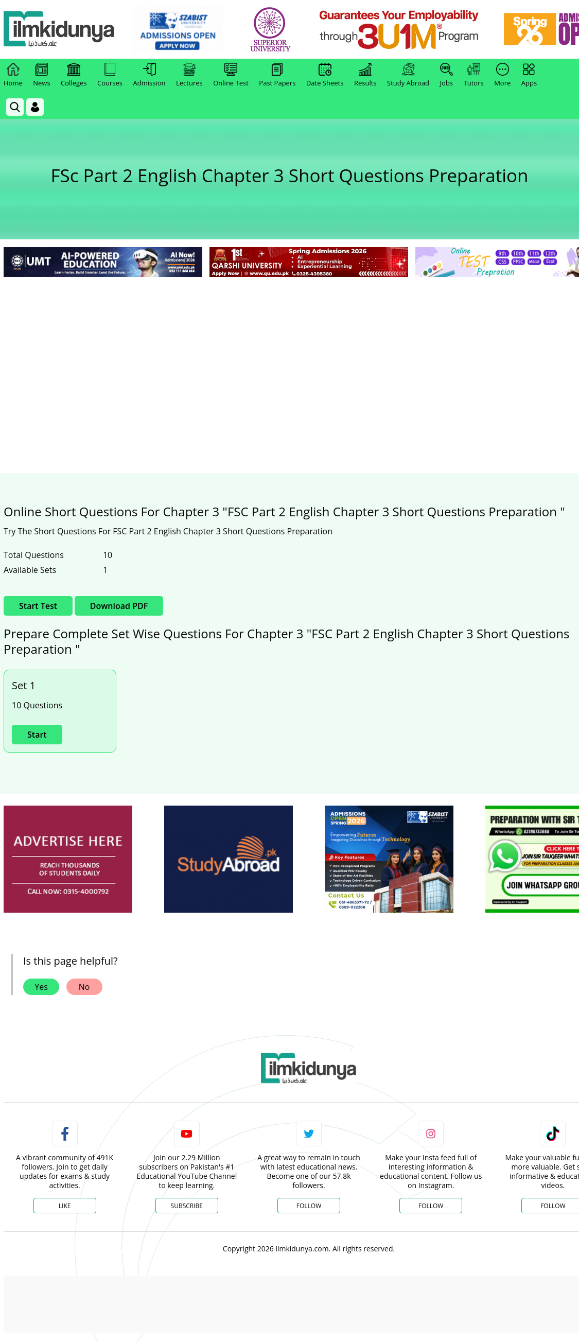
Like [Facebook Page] (65, 1205)
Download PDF (119, 606)
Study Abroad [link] (408, 75)
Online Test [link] (231, 75)
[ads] (68, 859)
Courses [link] (109, 75)
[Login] (35, 107)
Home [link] (13, 75)
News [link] (41, 75)
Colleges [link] (73, 75)
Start (37, 734)
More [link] (502, 75)
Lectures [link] (189, 75)
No (84, 986)
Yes (41, 986)
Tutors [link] (474, 75)
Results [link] (365, 75)
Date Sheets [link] (325, 75)
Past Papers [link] (277, 75)
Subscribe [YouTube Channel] (187, 1205)
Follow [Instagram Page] (430, 1205)
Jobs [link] (446, 75)
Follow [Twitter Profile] (308, 1205)
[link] (178, 30)
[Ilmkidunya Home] (60, 29)
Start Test (38, 606)
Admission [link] (149, 75)
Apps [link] (529, 75)
